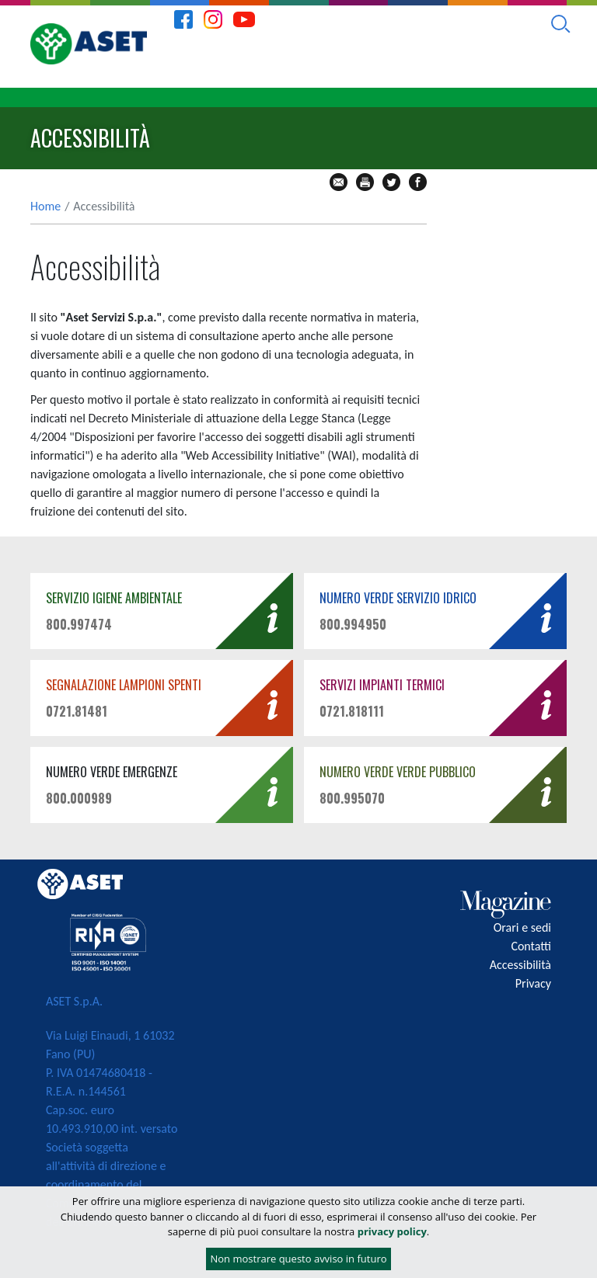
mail (338, 182)
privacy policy (392, 1231)
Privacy (533, 983)
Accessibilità (520, 964)
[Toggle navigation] (571, 98)
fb (418, 182)
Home (45, 206)
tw (391, 182)
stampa (365, 182)
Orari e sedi (522, 927)
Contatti (531, 946)
